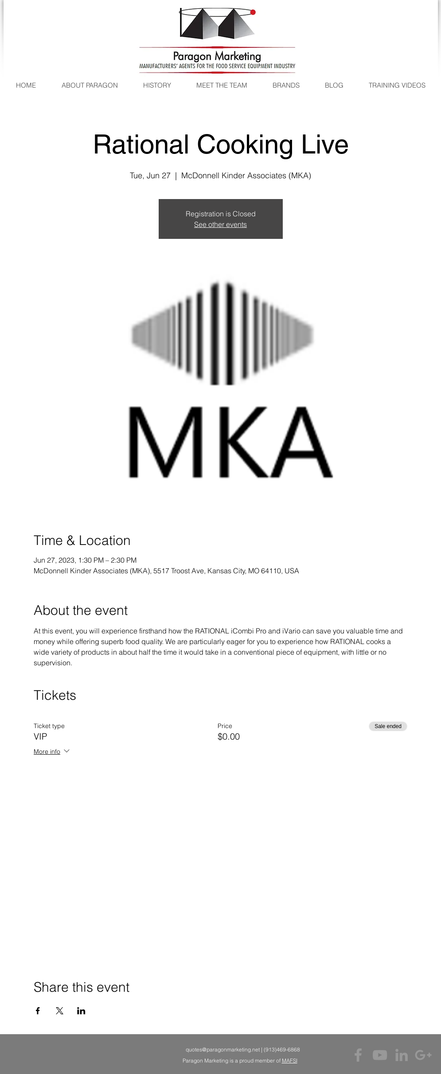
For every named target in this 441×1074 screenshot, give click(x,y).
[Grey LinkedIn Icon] (401, 1055)
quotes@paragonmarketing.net (223, 1049)
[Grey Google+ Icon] (423, 1055)
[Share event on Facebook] (38, 1010)
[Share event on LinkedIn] (81, 1010)
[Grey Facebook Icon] (358, 1055)
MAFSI (289, 1060)
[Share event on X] (59, 1010)
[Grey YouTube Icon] (380, 1055)
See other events (220, 224)
